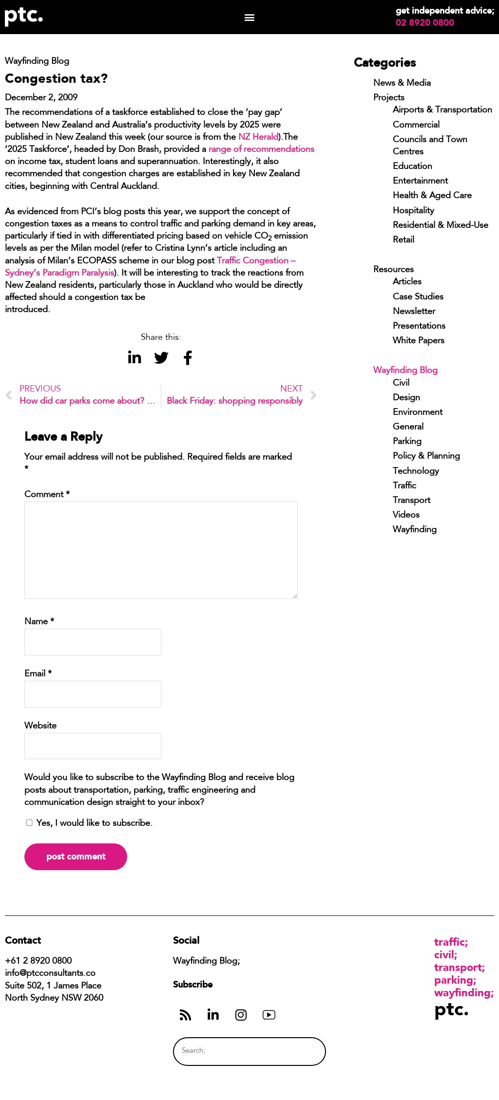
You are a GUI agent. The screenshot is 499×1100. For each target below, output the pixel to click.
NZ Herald (258, 137)
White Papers (418, 341)
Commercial (416, 125)
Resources (393, 270)
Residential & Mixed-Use (440, 226)
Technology (416, 471)
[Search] (300, 1051)
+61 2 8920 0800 (38, 961)
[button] (249, 17)
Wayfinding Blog (405, 371)
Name (39, 622)
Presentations (419, 326)
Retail (403, 240)
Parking (407, 442)
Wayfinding (415, 530)
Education (412, 167)
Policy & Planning (426, 456)
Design (406, 398)
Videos (406, 515)
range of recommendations (261, 150)
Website (40, 726)
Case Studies (418, 297)
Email (38, 674)
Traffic (404, 486)
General (408, 427)
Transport (411, 501)
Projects (388, 98)
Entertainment (420, 181)
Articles (407, 282)
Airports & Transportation (442, 110)
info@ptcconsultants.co (50, 973)
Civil (401, 383)
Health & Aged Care (432, 196)
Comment (47, 495)
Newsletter (414, 312)
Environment (417, 413)
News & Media (402, 83)
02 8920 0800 (425, 23)
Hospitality (413, 211)
